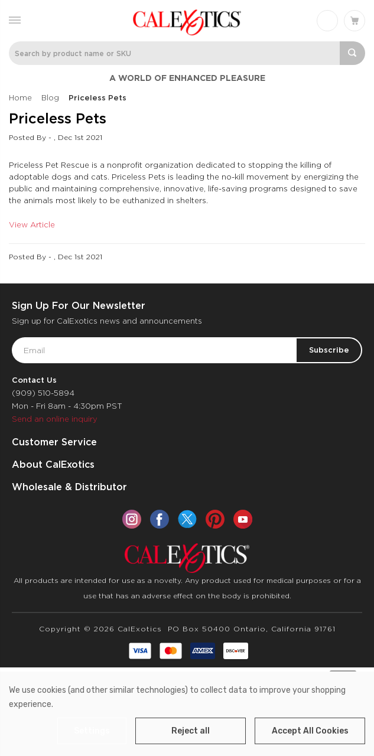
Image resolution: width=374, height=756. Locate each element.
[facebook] (159, 519)
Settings (92, 731)
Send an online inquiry (54, 419)
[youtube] (242, 519)
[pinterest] (215, 519)
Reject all (190, 731)
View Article (32, 224)
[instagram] (131, 519)
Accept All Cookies (310, 731)
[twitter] (187, 519)
